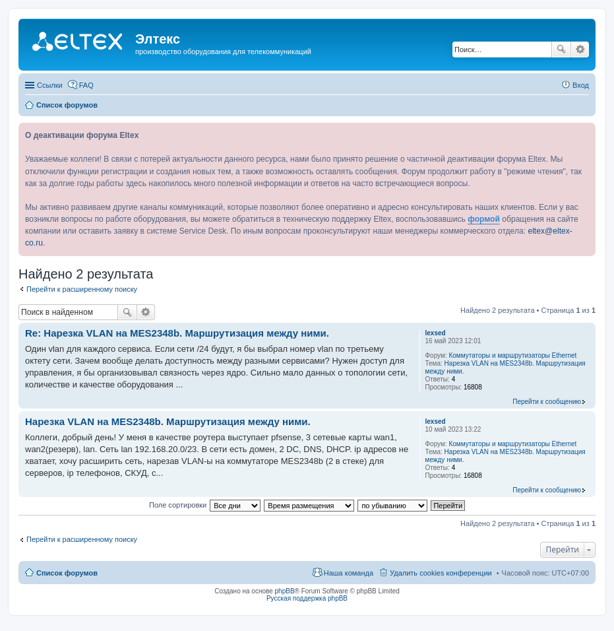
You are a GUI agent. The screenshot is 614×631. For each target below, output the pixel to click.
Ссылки (50, 85)
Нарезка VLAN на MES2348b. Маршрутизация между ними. (168, 421)
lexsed (435, 333)
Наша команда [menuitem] (348, 573)
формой (484, 219)
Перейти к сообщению (546, 401)
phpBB (285, 591)
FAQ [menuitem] (86, 85)
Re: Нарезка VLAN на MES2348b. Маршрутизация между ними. (177, 333)
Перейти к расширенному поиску (81, 289)
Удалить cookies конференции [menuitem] (441, 573)
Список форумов (67, 573)
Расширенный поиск (580, 49)
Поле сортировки (177, 505)
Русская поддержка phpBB (307, 598)
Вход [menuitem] (580, 85)
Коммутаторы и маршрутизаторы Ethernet (512, 355)
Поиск (561, 49)
